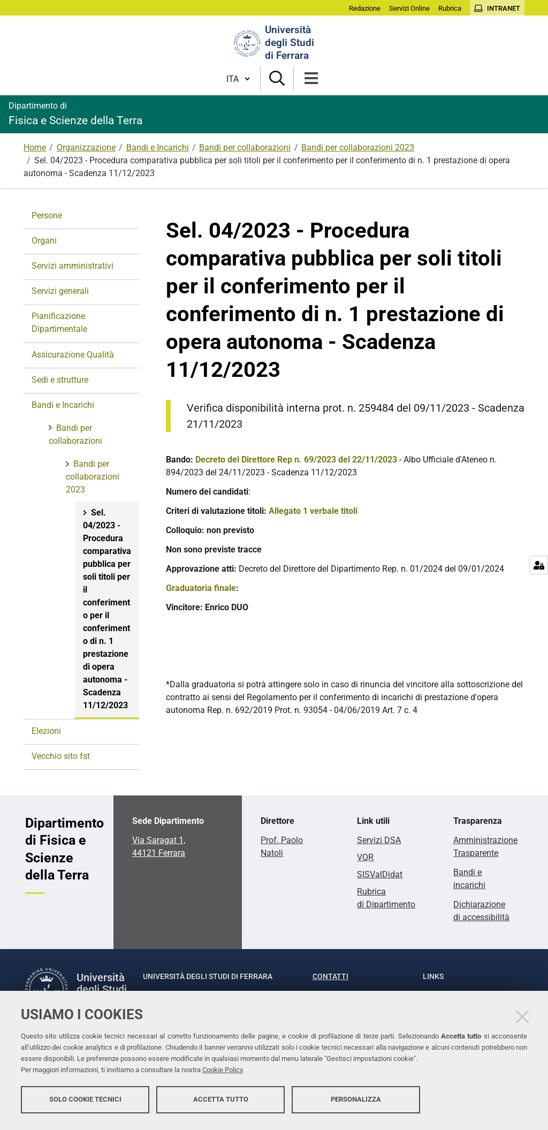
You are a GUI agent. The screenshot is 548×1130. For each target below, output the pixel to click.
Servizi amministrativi (72, 266)
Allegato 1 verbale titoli (313, 511)
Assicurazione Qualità (73, 355)
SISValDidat (379, 874)
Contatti (330, 976)
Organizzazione (86, 147)
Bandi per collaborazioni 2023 (357, 147)
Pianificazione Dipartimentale (59, 322)
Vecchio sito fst (61, 756)
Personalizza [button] (356, 1102)
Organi (44, 241)
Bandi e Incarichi (157, 147)
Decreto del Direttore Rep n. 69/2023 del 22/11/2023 (296, 459)
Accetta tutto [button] (220, 1102)
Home (35, 147)
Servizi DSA (379, 840)
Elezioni (46, 731)
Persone (47, 215)
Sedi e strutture (60, 380)
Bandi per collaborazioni (245, 147)
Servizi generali (60, 291)
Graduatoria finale (201, 588)
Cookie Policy (222, 1072)
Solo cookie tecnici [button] (85, 1102)
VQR (365, 857)
